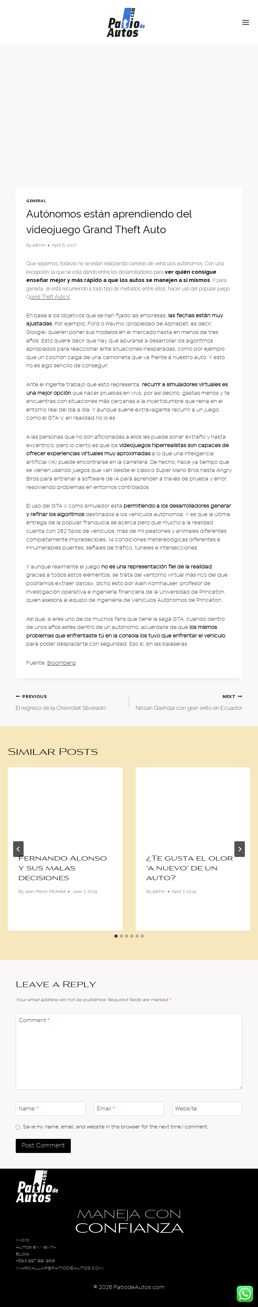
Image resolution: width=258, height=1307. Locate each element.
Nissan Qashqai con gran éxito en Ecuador (189, 701)
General (36, 201)
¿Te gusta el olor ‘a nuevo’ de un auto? (189, 869)
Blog (22, 1254)
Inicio (22, 1240)
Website (186, 1109)
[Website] (207, 1109)
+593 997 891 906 (35, 1261)
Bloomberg (61, 663)
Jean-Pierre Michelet (45, 891)
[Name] (51, 1109)
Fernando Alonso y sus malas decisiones (62, 869)
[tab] (116, 936)
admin (38, 245)
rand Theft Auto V (50, 297)
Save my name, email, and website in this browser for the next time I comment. (115, 1127)
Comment (34, 1020)
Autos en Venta (36, 1247)
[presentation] (65, 805)
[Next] (239, 849)
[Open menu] (248, 22)
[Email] (129, 1109)
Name (29, 1109)
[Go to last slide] (18, 849)
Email (106, 1109)
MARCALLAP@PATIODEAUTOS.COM (60, 1268)
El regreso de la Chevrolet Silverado (70, 701)
